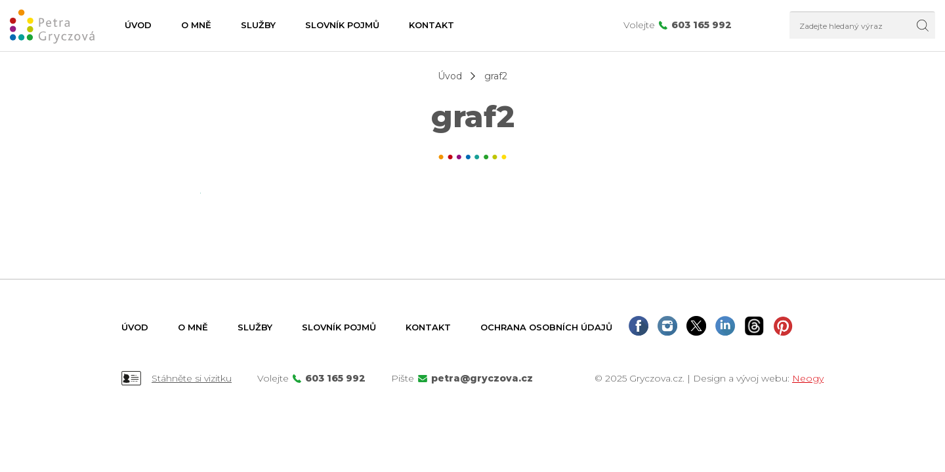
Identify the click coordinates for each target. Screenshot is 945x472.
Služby (258, 25)
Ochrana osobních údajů (546, 327)
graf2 (495, 76)
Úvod (138, 25)
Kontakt (431, 25)
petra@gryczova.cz (482, 378)
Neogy (808, 378)
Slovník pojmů (342, 25)
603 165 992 (701, 25)
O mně (196, 25)
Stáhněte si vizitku (192, 378)
